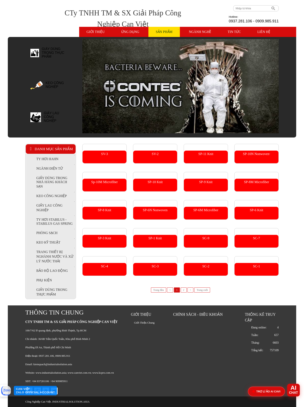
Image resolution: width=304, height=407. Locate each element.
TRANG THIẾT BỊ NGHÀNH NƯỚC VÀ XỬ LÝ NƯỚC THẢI (55, 255)
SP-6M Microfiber (205, 210)
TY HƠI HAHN (55, 158)
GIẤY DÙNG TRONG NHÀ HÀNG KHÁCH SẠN (51, 182)
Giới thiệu (96, 32)
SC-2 (205, 266)
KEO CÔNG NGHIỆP (55, 84)
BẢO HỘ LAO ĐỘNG (55, 269)
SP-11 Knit (205, 154)
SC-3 (155, 266)
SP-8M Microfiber (256, 182)
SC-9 (205, 238)
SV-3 (104, 154)
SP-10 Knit (155, 182)
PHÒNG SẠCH (55, 232)
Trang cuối (202, 290)
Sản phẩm (167, 31)
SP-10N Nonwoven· (256, 154)
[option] (52, 55)
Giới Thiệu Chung (144, 322)
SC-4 (104, 266)
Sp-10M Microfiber (104, 182)
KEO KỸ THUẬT (55, 241)
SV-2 (155, 154)
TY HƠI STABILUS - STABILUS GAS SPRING (55, 220)
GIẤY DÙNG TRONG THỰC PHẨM (53, 52)
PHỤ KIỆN (44, 280)
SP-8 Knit (104, 210)
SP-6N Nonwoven (155, 210)
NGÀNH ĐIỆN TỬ (55, 167)
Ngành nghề (203, 31)
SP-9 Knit (206, 182)
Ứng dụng (133, 31)
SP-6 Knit (256, 210)
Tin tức (234, 32)
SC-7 (256, 238)
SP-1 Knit (155, 238)
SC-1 (256, 266)
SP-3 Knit (104, 238)
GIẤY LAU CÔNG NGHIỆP (51, 117)
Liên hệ (263, 32)
